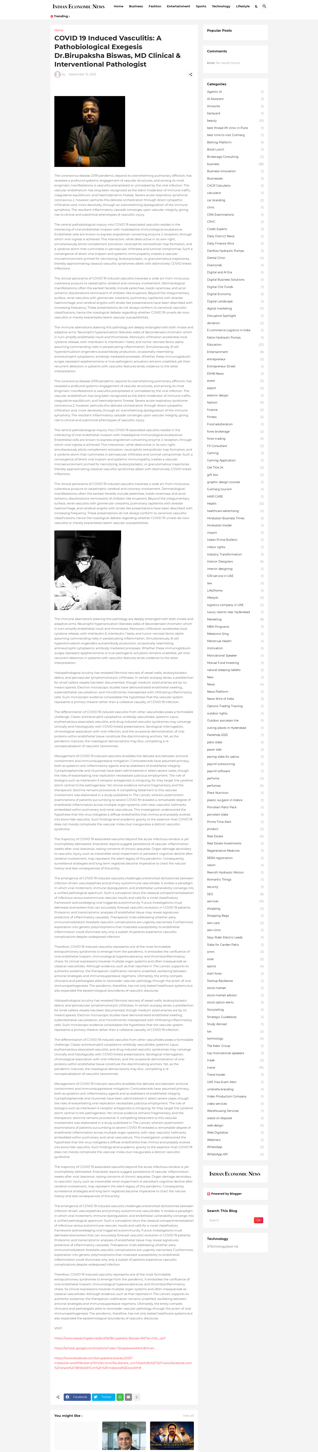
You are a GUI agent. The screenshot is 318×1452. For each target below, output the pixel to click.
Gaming (235, 453)
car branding (235, 200)
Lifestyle (243, 6)
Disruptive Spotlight (235, 316)
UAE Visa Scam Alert (235, 1082)
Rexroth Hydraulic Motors (235, 873)
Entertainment (178, 6)
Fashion (155, 6)
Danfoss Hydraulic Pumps (235, 251)
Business (136, 6)
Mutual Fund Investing (235, 663)
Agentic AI (235, 92)
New (235, 677)
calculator (235, 193)
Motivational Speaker (235, 656)
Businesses (235, 179)
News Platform (235, 692)
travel (235, 1068)
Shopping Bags (235, 916)
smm (235, 952)
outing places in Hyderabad (235, 728)
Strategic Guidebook (235, 1017)
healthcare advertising (235, 511)
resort (235, 865)
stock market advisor (235, 995)
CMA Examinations (235, 215)
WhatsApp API (235, 1154)
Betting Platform (235, 143)
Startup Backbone (235, 981)
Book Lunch (235, 150)
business (235, 164)
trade (235, 1060)
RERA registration (235, 858)
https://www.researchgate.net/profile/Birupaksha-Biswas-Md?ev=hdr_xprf (109, 1338)
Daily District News (235, 236)
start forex (235, 974)
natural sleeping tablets (235, 670)
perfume (235, 779)
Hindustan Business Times (235, 518)
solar (235, 959)
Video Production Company (235, 1097)
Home (118, 6)
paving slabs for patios (235, 757)
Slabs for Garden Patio (235, 945)
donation (235, 323)
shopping (235, 909)
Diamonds (235, 265)
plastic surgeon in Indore (235, 800)
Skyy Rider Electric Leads (235, 938)
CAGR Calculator (235, 186)
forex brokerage (235, 432)
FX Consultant (235, 446)
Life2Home (235, 591)
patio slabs (235, 742)
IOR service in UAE (235, 576)
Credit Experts (235, 229)
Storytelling (235, 1010)
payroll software (235, 771)
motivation (235, 648)
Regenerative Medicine (235, 851)
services (235, 901)
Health (235, 504)
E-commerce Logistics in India (235, 330)
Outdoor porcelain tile (235, 721)
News (235, 685)
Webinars (235, 1140)
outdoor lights (235, 714)
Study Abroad (235, 1024)
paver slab (235, 750)
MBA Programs (235, 627)
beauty (235, 121)
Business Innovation (235, 171)
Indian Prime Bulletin (235, 540)
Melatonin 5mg (235, 634)
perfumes (235, 786)
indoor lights (235, 547)
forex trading (235, 439)
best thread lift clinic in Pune (235, 128)
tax (235, 1032)
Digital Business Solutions (235, 280)
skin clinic (235, 930)
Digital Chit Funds (235, 287)
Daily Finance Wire (235, 244)
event (235, 381)
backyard (235, 113)
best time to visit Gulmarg (235, 135)
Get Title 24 (235, 468)
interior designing (235, 569)
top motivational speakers (235, 1053)
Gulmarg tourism (235, 489)
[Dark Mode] (256, 6)
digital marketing (235, 309)
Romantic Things (235, 880)
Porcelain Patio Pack (235, 807)
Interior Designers (235, 562)
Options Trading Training (235, 706)
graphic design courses (235, 482)
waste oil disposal (235, 1118)
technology (235, 1039)
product (235, 829)
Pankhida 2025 (235, 735)
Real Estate (235, 836)
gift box (235, 475)
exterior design (235, 396)
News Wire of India (235, 699)
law (235, 583)
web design (235, 1126)
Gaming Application (235, 461)
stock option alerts (235, 1003)
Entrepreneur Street (235, 367)
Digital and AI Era (235, 272)
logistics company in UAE (235, 605)
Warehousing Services (235, 1111)
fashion (235, 403)
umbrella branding (235, 1089)
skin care (235, 923)
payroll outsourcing (235, 764)
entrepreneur (235, 359)
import (235, 533)
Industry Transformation (235, 555)
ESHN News (235, 374)
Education (235, 345)
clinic (235, 208)
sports (235, 966)
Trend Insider (235, 1075)
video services (235, 1104)
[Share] (190, 74)
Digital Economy (235, 294)
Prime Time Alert (235, 822)
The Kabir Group (235, 1046)
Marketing (235, 620)
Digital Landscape (235, 302)
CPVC (235, 222)
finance (235, 410)
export (235, 388)
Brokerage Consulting (235, 157)
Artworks (235, 106)
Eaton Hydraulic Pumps (235, 338)
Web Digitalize (235, 1133)
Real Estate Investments (235, 844)
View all (188, 1415)
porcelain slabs (235, 815)
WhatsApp (235, 1147)
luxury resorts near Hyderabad (235, 612)
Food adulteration (235, 424)
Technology (221, 6)
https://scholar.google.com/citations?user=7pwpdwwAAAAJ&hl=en (104, 1348)
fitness (235, 417)
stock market (235, 988)
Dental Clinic (235, 258)
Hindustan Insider (235, 526)
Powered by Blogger (224, 1194)
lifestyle (235, 598)
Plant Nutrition (235, 793)
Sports (201, 6)
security (235, 887)
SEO (235, 894)
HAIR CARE (235, 497)
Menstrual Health (235, 641)
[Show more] (136, 1397)
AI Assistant (235, 99)
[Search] (264, 6)
